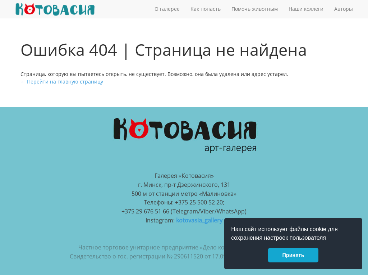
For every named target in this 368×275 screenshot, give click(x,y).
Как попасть (205, 8)
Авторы (343, 8)
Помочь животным (254, 8)
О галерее (167, 8)
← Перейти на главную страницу (61, 81)
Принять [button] (293, 255)
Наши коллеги (306, 8)
